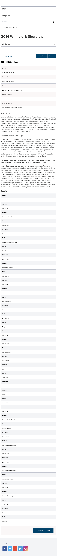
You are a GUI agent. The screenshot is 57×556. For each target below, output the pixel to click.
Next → (51, 56)
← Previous (40, 56)
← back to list (8, 56)
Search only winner (10, 27)
